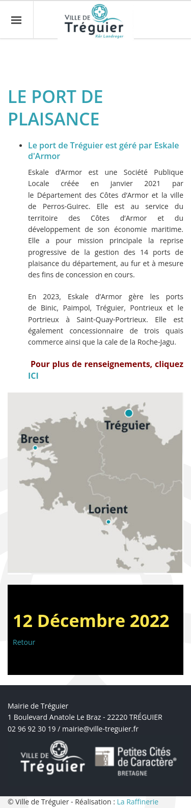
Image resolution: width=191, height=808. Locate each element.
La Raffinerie (137, 801)
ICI (33, 375)
